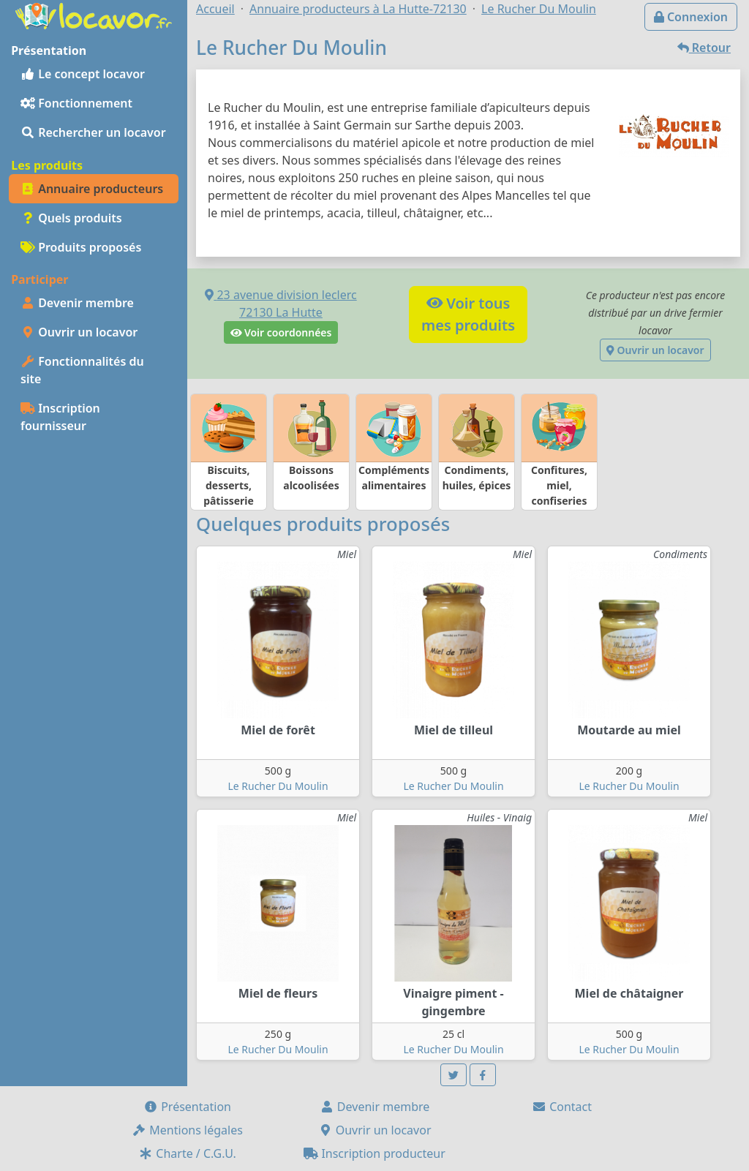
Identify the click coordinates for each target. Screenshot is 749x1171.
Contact (562, 1107)
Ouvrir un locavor (79, 332)
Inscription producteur (374, 1153)
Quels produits (71, 218)
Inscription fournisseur (60, 417)
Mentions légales (187, 1130)
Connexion (691, 17)
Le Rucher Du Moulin (277, 786)
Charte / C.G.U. (187, 1153)
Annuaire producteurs (91, 189)
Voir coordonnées (281, 332)
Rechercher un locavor (93, 132)
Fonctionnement (76, 103)
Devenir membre (77, 303)
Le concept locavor (82, 74)
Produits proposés (80, 247)
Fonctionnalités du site (82, 370)
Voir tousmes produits (468, 314)
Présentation (187, 1107)
